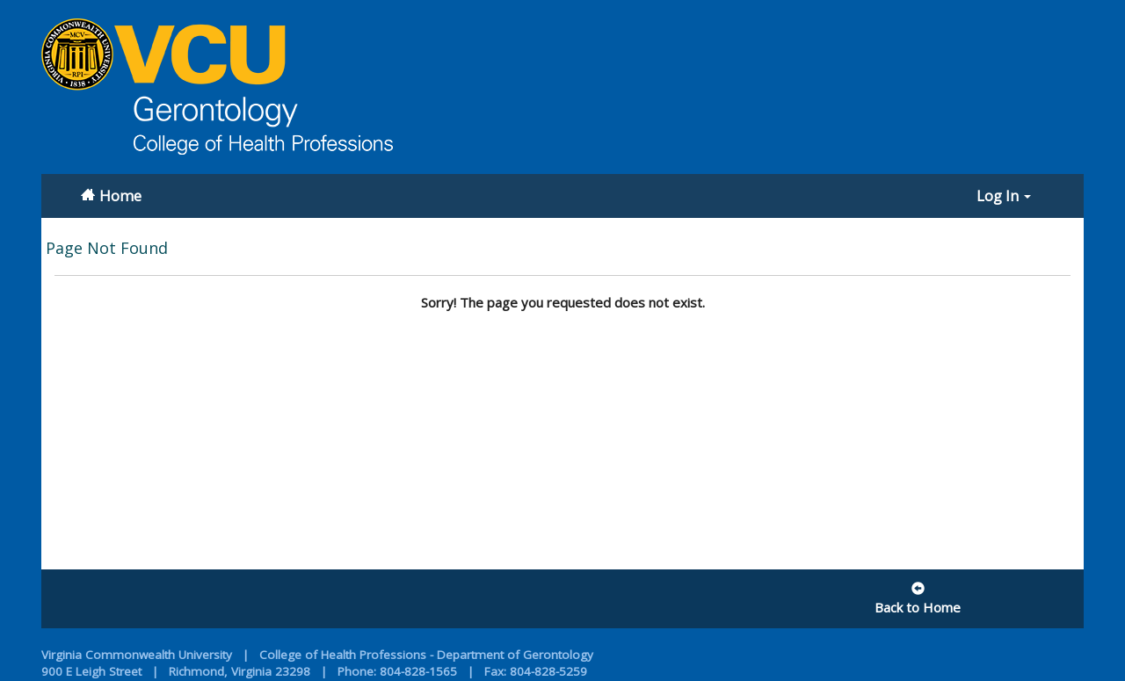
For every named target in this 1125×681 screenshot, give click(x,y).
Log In (1003, 195)
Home (120, 195)
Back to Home (918, 599)
